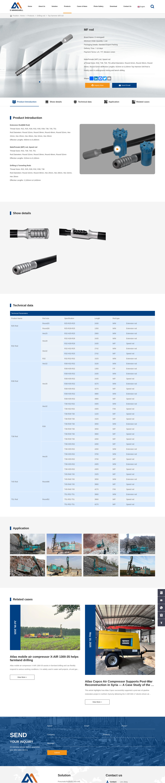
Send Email (124, 85)
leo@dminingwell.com (128, 757)
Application (111, 102)
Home (30, 6)
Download (113, 6)
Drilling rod (41, 16)
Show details (53, 102)
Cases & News (82, 6)
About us (42, 6)
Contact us (127, 6)
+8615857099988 (126, 753)
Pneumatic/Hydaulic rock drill (69, 749)
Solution (55, 6)
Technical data (82, 102)
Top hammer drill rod (56, 16)
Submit (57, 720)
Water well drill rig (64, 760)
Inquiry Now (97, 85)
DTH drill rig (62, 756)
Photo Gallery (98, 6)
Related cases (141, 102)
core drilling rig (63, 763)
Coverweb (73, 781)
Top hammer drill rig (65, 752)
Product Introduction (24, 102)
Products (67, 6)
